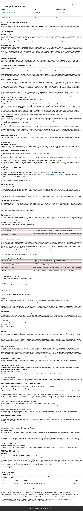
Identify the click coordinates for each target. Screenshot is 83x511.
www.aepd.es (49, 268)
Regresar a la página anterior (76, 4)
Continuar (41, 509)
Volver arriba (79, 166)
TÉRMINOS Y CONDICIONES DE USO (9, 12)
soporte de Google (61, 496)
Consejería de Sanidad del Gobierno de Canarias (51, 174)
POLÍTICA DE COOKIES (6, 17)
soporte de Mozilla (58, 499)
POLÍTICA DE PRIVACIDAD (7, 15)
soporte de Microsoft (55, 497)
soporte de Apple (35, 500)
